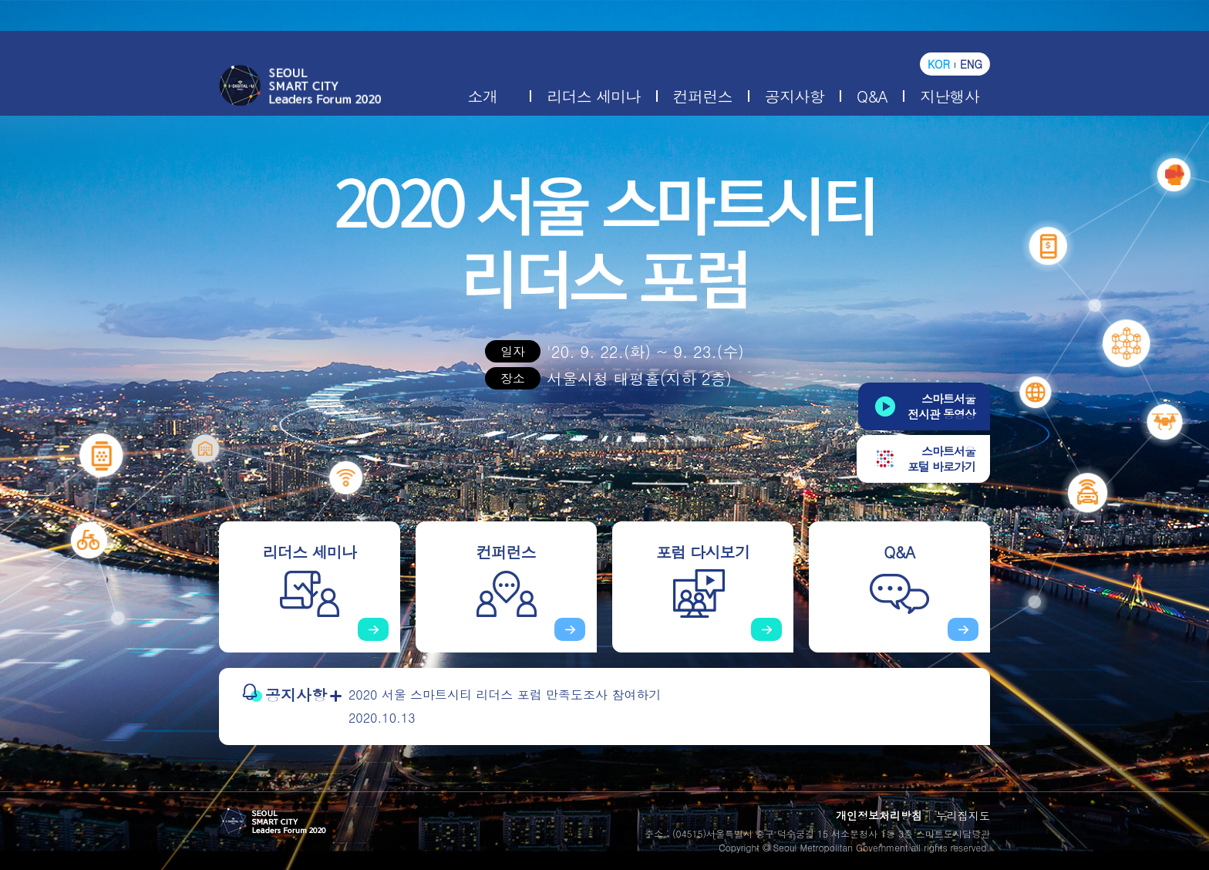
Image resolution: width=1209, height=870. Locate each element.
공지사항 (794, 96)
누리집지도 (963, 815)
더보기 (336, 696)
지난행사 (949, 96)
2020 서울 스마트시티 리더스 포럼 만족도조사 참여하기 (505, 694)
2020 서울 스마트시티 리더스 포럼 (300, 85)
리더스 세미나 (593, 96)
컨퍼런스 (702, 96)
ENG (971, 64)
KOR (939, 64)
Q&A (872, 96)
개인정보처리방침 (879, 815)
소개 (482, 96)
